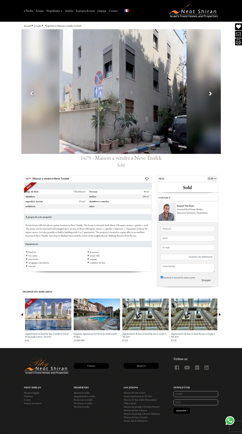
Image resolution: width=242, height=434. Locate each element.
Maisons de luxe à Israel (134, 392)
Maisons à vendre (82, 392)
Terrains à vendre (82, 406)
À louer (40, 11)
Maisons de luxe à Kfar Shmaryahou (140, 399)
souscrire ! (182, 410)
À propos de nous (85, 11)
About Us (141, 365)
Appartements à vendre (85, 396)
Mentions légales (32, 392)
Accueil (27, 25)
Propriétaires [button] (53, 11)
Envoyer (206, 280)
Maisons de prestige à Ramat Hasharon (142, 413)
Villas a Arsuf (130, 403)
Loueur (27, 399)
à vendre (37, 25)
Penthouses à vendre (83, 399)
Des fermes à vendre (83, 403)
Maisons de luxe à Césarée (136, 417)
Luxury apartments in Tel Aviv (138, 396)
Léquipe (101, 11)
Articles (69, 11)
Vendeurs (28, 396)
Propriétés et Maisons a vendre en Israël (63, 25)
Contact (113, 11)
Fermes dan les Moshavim (136, 420)
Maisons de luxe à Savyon (135, 410)
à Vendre (28, 11)
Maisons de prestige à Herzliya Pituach (142, 406)
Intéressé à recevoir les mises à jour (178, 277)
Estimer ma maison (33, 403)
